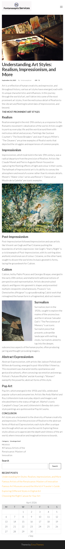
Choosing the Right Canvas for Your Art (21, 495)
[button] (61, 6)
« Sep (30, 535)
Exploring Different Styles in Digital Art (21, 491)
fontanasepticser (26, 80)
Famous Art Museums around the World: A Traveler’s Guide (31, 486)
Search (5, 460)
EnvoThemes (37, 544)
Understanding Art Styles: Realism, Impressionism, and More (31, 476)
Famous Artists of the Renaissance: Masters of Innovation (30, 481)
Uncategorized (15, 441)
